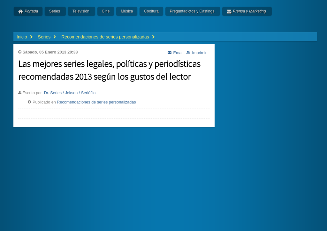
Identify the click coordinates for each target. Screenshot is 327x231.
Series (54, 11)
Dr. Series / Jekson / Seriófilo (70, 93)
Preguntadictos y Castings (192, 11)
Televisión (80, 11)
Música (127, 11)
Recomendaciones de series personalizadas (96, 102)
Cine (106, 11)
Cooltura (151, 11)
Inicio (22, 36)
